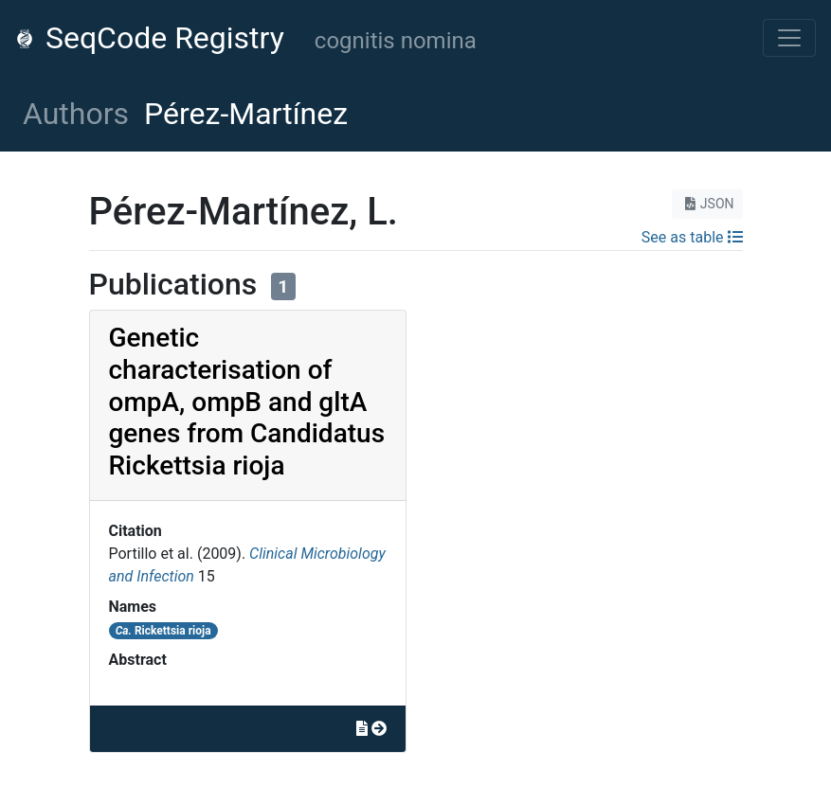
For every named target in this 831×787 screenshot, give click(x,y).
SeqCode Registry (149, 38)
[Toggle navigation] (789, 38)
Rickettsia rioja (163, 630)
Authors (76, 114)
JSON (707, 203)
